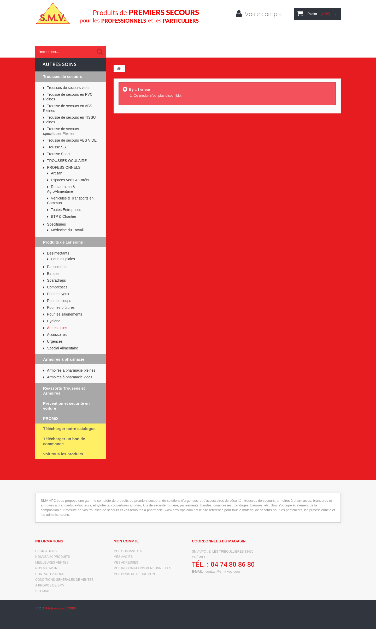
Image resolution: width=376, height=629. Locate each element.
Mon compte (126, 541)
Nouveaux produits (52, 557)
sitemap (42, 591)
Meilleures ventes (51, 562)
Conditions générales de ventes (64, 580)
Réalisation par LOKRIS (60, 621)
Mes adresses (126, 562)
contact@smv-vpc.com (222, 571)
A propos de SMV (49, 585)
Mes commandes (128, 551)
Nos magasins (47, 568)
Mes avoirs (123, 557)
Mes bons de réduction (134, 574)
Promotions (46, 551)
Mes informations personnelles (142, 568)
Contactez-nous (49, 574)
